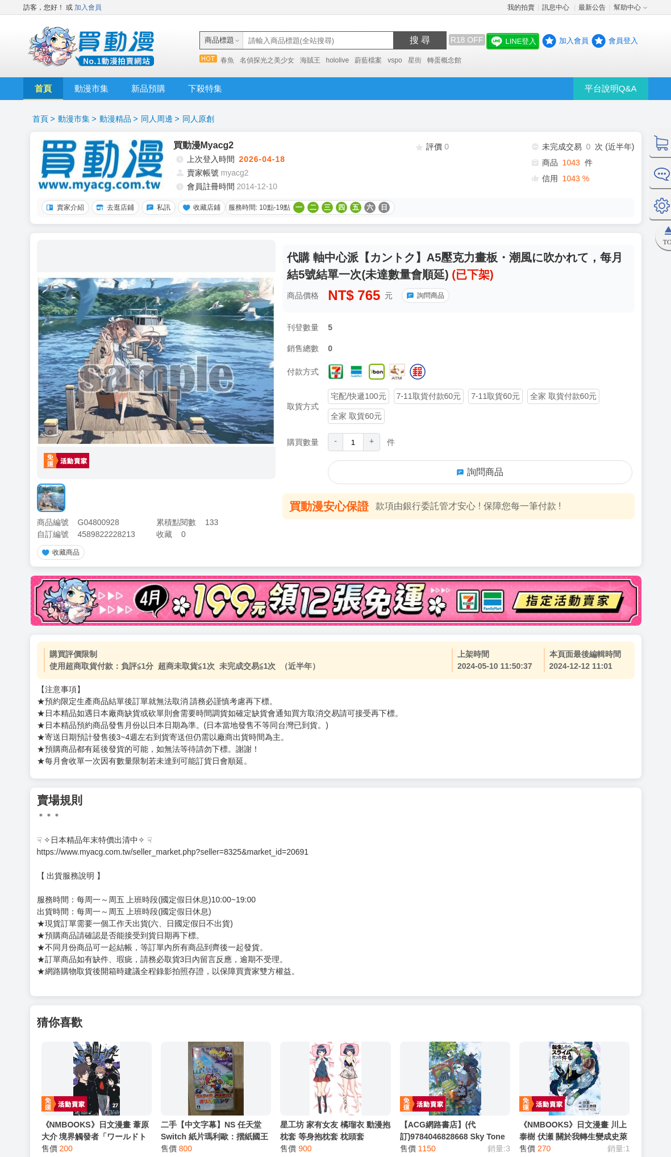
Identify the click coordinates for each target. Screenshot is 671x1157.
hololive (337, 60)
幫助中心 (627, 7)
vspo (394, 60)
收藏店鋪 (200, 207)
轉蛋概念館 (444, 60)
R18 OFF (467, 39)
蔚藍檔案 (368, 60)
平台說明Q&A (611, 88)
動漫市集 (91, 88)
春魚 (227, 60)
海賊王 (310, 60)
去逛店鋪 (113, 207)
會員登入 (623, 40)
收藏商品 (59, 552)
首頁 (43, 88)
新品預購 (148, 88)
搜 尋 (420, 40)
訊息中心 (556, 7)
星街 (415, 60)
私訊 (156, 207)
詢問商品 (423, 295)
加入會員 (88, 7)
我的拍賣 (521, 7)
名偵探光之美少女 (267, 60)
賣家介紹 (63, 207)
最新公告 (592, 7)
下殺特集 (205, 88)
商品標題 (219, 40)
